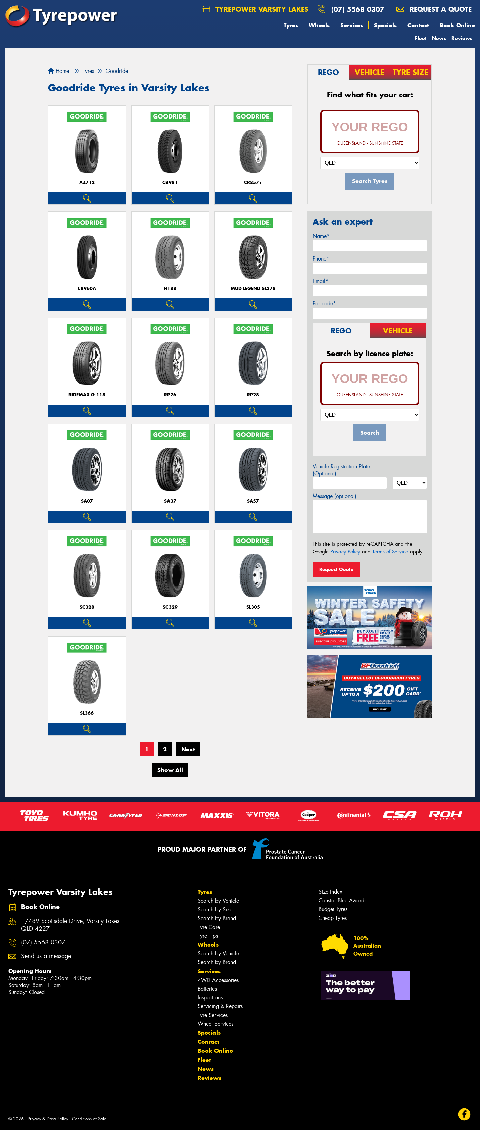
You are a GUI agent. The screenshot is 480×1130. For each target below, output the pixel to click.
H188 (170, 288)
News (439, 38)
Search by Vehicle (218, 900)
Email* (320, 281)
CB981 (170, 182)
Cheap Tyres (333, 918)
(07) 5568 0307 (357, 9)
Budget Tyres (333, 909)
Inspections (210, 997)
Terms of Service (390, 551)
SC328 (87, 607)
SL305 (253, 607)
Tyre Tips (208, 935)
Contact (418, 25)
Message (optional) (334, 496)
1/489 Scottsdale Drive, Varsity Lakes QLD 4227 (70, 925)
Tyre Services (213, 1015)
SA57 (253, 501)
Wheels (319, 25)
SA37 (170, 501)
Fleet (421, 38)
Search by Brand (217, 918)
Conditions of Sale (89, 1119)
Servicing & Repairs (220, 1006)
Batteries (207, 988)
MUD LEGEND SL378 (253, 288)
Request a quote (434, 9)
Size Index (330, 891)
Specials (385, 25)
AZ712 (87, 182)
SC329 (170, 607)
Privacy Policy (345, 551)
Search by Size (215, 909)
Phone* (321, 258)
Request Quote (336, 569)
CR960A (87, 288)
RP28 (253, 395)
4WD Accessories (218, 980)
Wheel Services (215, 1023)
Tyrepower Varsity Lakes (255, 9)
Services (351, 25)
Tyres (291, 25)
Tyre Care (209, 927)
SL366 (87, 713)
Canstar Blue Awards (342, 900)
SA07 (87, 501)
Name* (321, 236)
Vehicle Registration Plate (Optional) (341, 470)
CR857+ (253, 182)
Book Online (457, 25)
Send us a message (46, 956)
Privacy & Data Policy (48, 1119)
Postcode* (324, 303)
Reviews (461, 38)
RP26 (170, 395)
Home (58, 71)
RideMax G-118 (86, 395)
